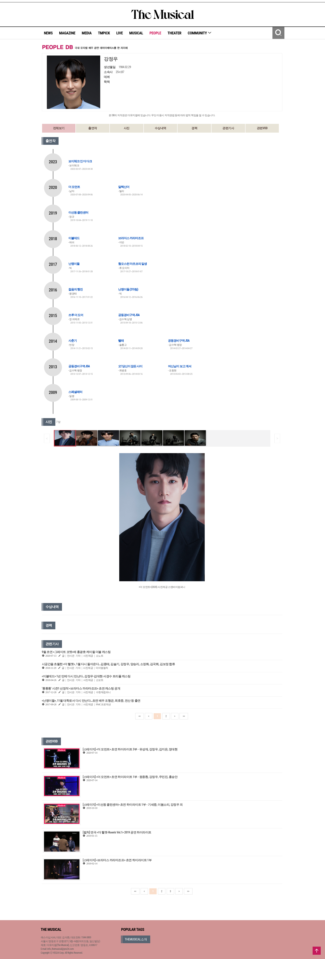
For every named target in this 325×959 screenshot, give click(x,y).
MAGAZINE (67, 33)
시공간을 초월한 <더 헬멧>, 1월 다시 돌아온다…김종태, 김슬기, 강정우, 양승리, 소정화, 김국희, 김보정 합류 (108, 664)
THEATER (174, 33)
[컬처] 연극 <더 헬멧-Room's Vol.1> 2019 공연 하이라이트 (117, 832)
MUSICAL (136, 33)
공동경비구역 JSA (129, 315)
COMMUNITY (200, 33)
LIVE (119, 33)
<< (139, 716)
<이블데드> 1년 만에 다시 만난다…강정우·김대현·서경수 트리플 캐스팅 (86, 676)
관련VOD (262, 128)
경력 (194, 128)
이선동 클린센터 (78, 212)
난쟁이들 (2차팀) (128, 289)
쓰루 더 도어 (75, 315)
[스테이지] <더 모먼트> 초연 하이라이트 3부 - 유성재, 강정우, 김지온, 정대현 (130, 749)
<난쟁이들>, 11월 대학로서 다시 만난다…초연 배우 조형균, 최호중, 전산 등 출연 (91, 700)
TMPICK (104, 33)
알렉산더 (123, 187)
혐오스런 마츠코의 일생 (132, 263)
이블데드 (73, 238)
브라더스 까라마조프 (131, 238)
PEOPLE (155, 33)
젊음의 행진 (75, 289)
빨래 (121, 340)
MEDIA (86, 33)
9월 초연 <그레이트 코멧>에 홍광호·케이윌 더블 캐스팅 (76, 652)
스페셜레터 (75, 392)
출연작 (92, 128)
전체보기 (59, 128)
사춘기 (72, 340)
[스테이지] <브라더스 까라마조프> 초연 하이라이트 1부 (117, 860)
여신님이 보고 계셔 (179, 366)
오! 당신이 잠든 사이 (130, 366)
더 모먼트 (74, 187)
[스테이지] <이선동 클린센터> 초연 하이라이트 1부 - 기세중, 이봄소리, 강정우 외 (132, 804)
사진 (126, 128)
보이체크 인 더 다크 (80, 161)
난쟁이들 (73, 263)
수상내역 (160, 128)
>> (184, 716)
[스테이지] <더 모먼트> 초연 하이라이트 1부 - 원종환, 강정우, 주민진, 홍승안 (130, 777)
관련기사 (228, 128)
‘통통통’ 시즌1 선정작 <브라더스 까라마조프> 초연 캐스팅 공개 (81, 688)
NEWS (48, 33)
